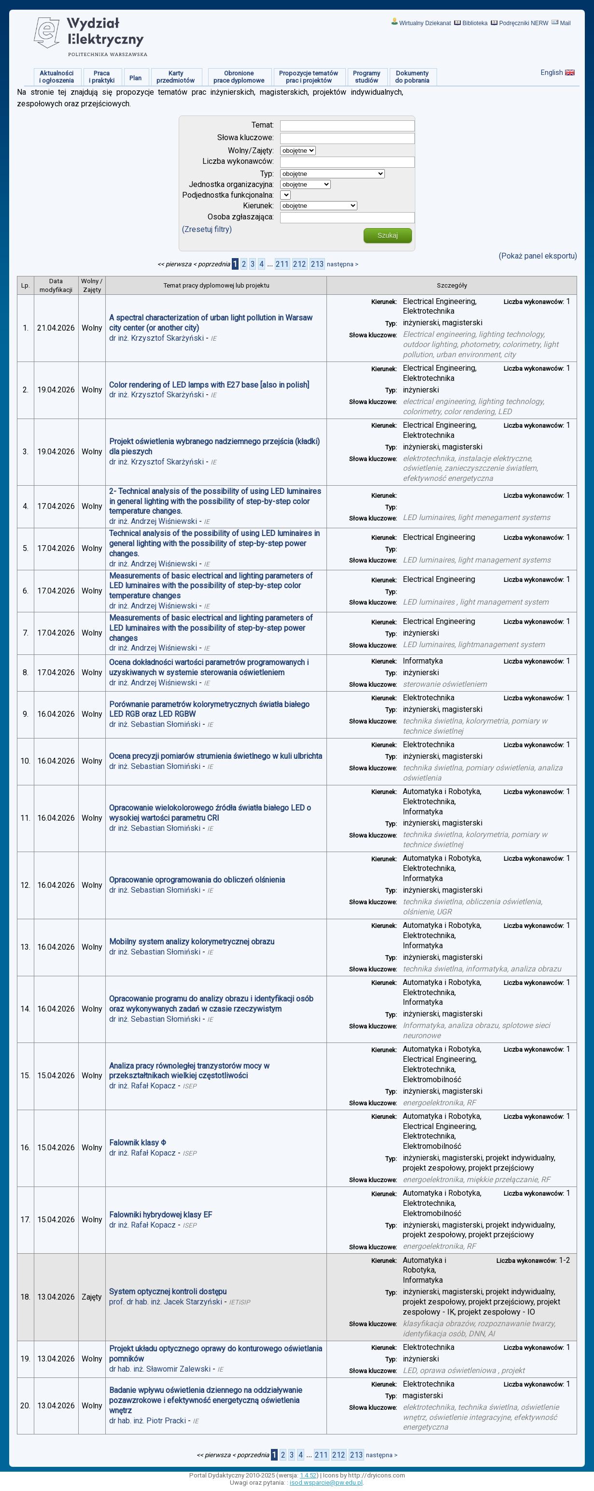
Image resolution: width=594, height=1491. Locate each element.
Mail (565, 23)
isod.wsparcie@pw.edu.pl (326, 1482)
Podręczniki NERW (524, 23)
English (552, 72)
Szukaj (388, 235)
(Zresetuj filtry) (207, 229)
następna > (342, 264)
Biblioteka (475, 23)
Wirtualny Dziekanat (425, 23)
